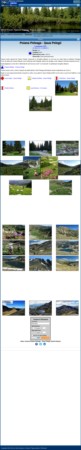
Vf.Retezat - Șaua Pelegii (67, 78)
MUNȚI (3, 34)
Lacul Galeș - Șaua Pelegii (13, 78)
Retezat (28, 34)
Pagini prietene (35, 448)
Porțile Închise (9, 88)
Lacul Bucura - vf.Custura (39, 88)
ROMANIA (62, 5)
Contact (27, 448)
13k (13, 3)
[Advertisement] (40, 126)
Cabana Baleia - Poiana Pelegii (14, 67)
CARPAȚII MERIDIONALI (15, 34)
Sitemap (43, 448)
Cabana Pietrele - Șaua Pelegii (41, 78)
